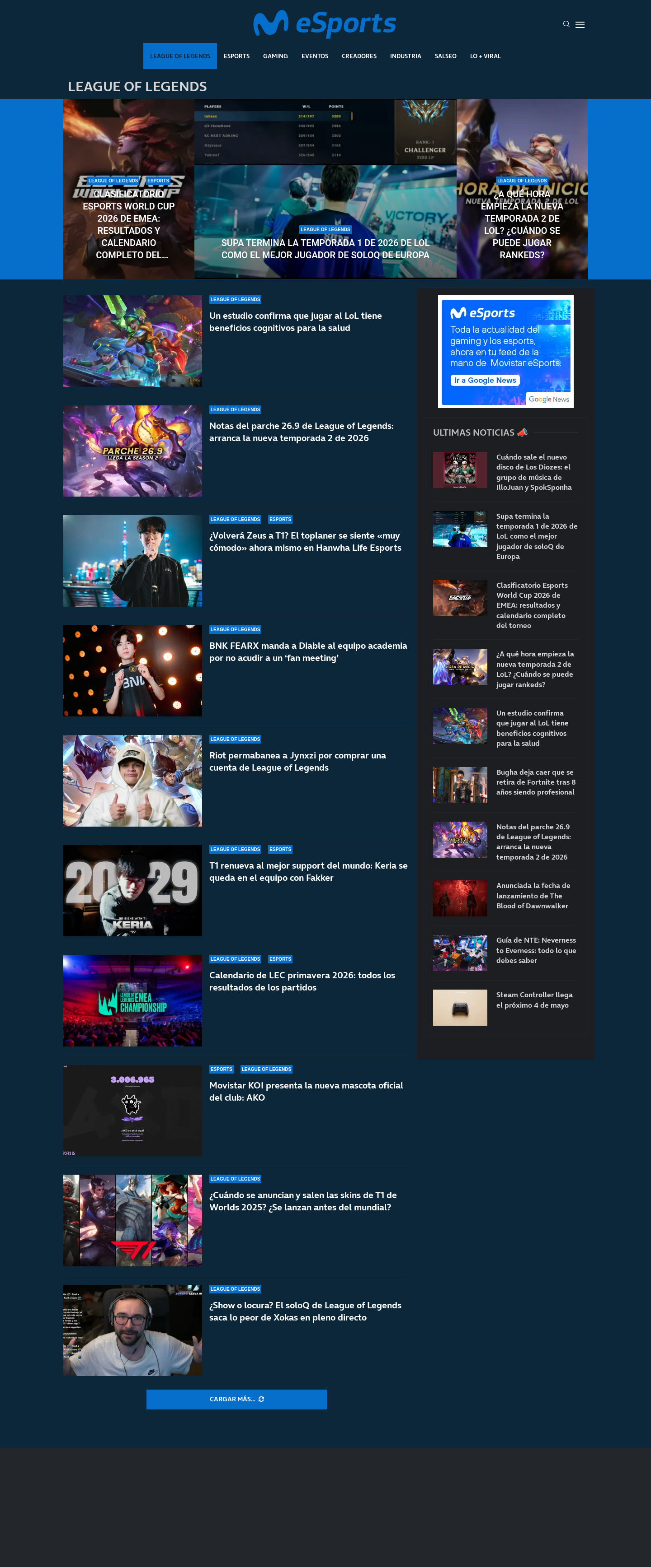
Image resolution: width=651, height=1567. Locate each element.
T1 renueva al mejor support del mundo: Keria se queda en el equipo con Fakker (308, 871)
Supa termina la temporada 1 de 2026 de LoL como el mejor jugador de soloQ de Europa (326, 248)
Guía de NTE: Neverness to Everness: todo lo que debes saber (536, 950)
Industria (405, 56)
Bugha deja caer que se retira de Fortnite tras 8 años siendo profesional (536, 782)
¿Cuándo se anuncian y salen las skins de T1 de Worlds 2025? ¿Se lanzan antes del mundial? (303, 1201)
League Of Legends (180, 56)
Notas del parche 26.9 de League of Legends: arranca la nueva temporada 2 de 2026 (301, 431)
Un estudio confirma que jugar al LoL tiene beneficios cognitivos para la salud (295, 321)
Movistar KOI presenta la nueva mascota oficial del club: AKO (306, 1091)
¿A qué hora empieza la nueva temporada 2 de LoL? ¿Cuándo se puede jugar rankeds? (522, 224)
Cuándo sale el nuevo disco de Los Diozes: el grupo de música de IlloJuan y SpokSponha (534, 472)
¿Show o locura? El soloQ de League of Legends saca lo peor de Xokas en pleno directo (305, 1311)
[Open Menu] (580, 24)
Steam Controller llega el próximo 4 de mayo (534, 999)
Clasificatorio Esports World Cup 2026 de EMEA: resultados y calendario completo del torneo (129, 225)
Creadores (359, 56)
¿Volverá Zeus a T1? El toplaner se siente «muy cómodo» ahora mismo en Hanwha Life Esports (305, 541)
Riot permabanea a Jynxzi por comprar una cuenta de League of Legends (297, 761)
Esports (237, 56)
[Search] (566, 25)
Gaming (275, 56)
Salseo (446, 56)
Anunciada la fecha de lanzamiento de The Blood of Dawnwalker (533, 895)
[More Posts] (236, 1399)
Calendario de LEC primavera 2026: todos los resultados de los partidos (302, 981)
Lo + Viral (485, 56)
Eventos (315, 56)
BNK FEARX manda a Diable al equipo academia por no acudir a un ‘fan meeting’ (308, 651)
